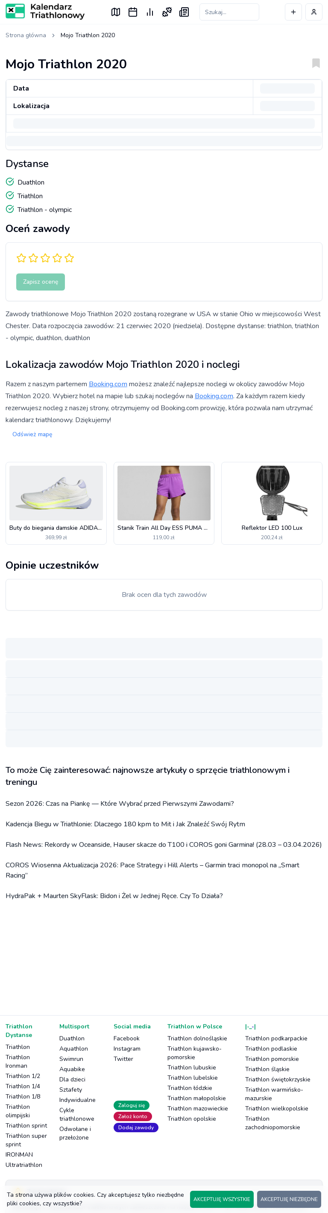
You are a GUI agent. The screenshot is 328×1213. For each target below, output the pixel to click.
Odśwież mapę (32, 434)
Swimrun (71, 1059)
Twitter (123, 1059)
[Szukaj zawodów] (229, 12)
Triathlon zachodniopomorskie (272, 1123)
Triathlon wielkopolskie (276, 1108)
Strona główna (26, 35)
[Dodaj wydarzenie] (293, 12)
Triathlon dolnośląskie (197, 1038)
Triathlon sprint (26, 1126)
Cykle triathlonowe (76, 1114)
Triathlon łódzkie (189, 1088)
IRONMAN (19, 1155)
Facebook (127, 1038)
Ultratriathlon (24, 1165)
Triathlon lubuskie (191, 1067)
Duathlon (72, 1038)
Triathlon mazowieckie (197, 1108)
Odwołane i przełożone (75, 1133)
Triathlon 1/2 (23, 1076)
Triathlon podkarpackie (276, 1038)
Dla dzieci (72, 1079)
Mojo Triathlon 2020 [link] (88, 35)
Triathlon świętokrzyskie (277, 1079)
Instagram (127, 1049)
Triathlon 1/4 (23, 1086)
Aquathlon (73, 1049)
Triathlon (18, 1047)
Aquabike (72, 1069)
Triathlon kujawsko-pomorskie (194, 1053)
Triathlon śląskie (267, 1069)
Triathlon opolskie (191, 1119)
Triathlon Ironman (18, 1061)
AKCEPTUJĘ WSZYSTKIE (221, 1199)
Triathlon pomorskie (272, 1059)
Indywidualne (77, 1100)
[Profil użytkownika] (313, 12)
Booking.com (108, 384)
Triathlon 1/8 (23, 1097)
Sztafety (70, 1090)
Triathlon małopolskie (196, 1098)
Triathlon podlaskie (271, 1049)
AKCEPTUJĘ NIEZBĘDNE (289, 1199)
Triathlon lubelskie (192, 1078)
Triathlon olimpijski (18, 1111)
